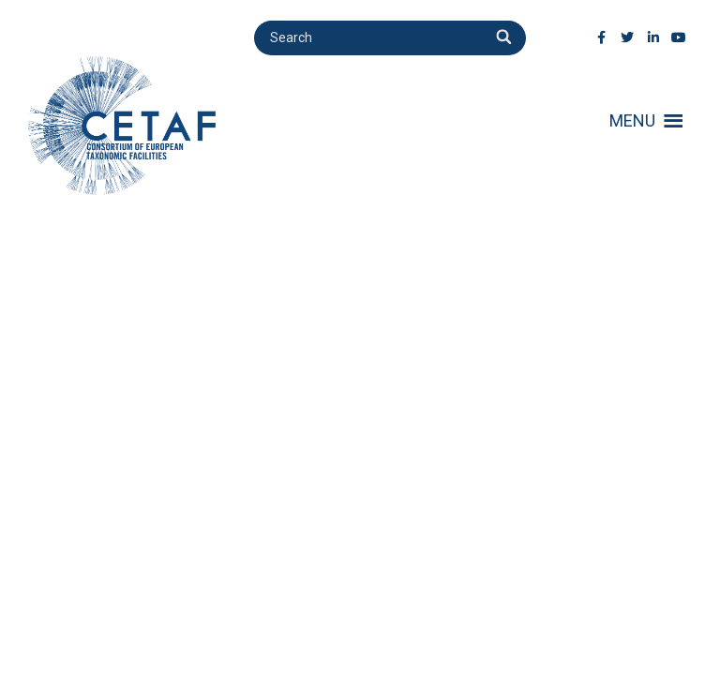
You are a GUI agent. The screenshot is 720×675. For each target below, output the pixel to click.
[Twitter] (628, 37)
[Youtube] (680, 37)
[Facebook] (602, 37)
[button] (632, 121)
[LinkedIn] (653, 37)
